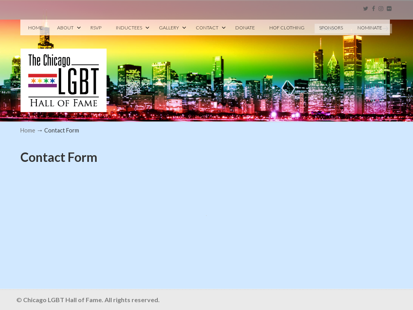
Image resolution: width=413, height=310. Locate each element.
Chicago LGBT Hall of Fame (63, 67)
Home (27, 130)
